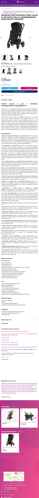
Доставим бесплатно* (6, 84)
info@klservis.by (7, 491)
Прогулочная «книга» (6, 8)
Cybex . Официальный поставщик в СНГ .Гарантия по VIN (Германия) (16, 63)
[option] (15, 35)
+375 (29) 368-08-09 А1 (10, 487)
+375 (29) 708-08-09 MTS (10, 489)
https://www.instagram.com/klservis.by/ (9, 344)
